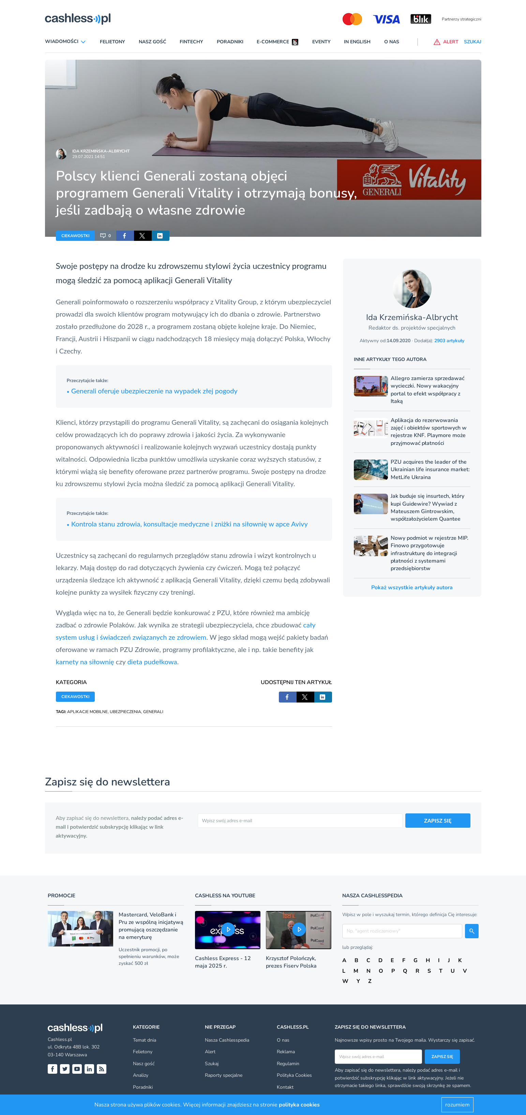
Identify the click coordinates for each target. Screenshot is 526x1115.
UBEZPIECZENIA (125, 711)
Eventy (321, 42)
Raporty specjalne (223, 1075)
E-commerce (273, 42)
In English (357, 42)
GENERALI (153, 711)
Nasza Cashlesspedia (227, 1040)
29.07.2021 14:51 (88, 156)
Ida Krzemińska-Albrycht (101, 151)
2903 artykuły (449, 340)
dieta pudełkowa (152, 661)
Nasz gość (152, 42)
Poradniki (230, 42)
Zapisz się (442, 1056)
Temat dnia (144, 1040)
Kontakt (285, 1087)
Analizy (140, 1075)
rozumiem (457, 1105)
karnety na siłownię (85, 661)
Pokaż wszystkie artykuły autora (412, 587)
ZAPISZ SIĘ (438, 820)
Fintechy (191, 42)
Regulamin (288, 1063)
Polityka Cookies (294, 1075)
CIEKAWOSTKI (75, 235)
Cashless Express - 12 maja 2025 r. (223, 962)
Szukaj (212, 1063)
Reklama (286, 1051)
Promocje (61, 895)
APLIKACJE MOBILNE (87, 711)
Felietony (112, 42)
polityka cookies (299, 1105)
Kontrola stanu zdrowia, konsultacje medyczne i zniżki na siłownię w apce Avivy (187, 524)
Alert (210, 1051)
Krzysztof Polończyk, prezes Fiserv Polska (291, 962)
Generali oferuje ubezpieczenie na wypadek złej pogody (152, 391)
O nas (391, 42)
